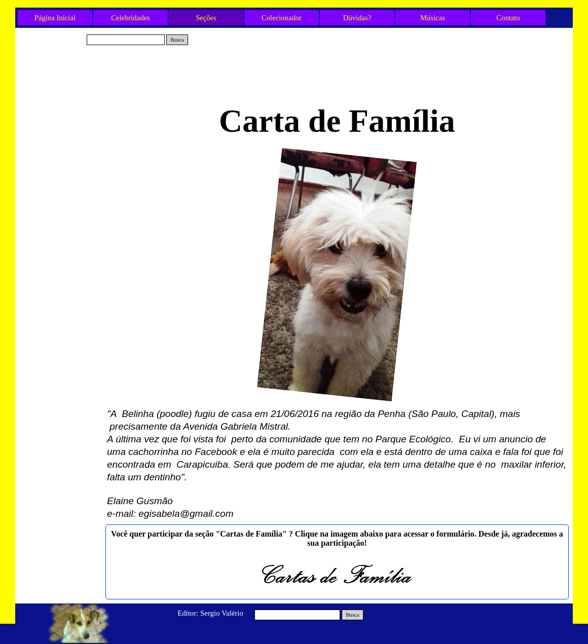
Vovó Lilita (61, 106)
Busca (176, 40)
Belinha (60, 123)
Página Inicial (55, 18)
